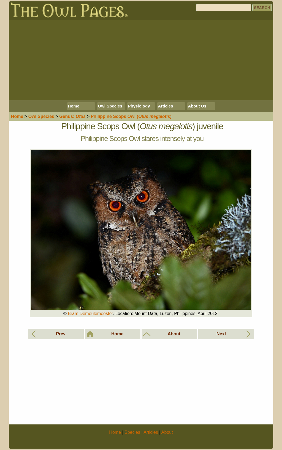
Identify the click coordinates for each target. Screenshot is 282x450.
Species (41, 116)
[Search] (223, 7)
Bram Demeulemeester (90, 313)
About (167, 432)
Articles (165, 106)
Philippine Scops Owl (131, 116)
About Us (197, 106)
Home (74, 106)
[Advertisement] (141, 60)
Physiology (139, 106)
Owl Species (110, 106)
